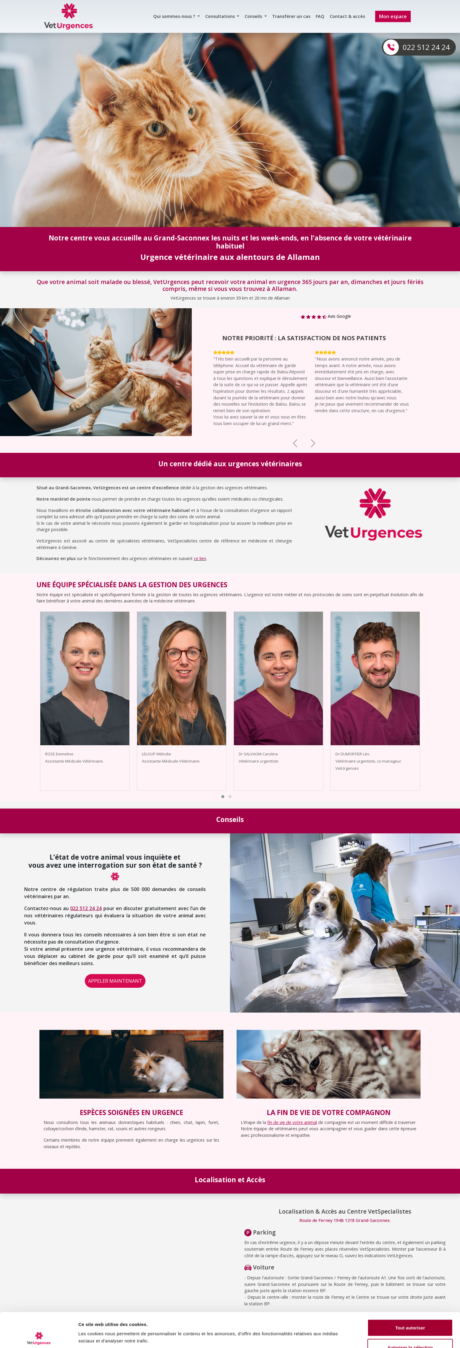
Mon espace (393, 16)
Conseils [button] (254, 16)
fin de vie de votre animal (292, 1122)
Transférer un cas (291, 16)
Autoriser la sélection (410, 1312)
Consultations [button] (220, 16)
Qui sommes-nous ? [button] (174, 16)
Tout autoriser (410, 1292)
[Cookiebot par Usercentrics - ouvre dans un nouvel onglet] (39, 1336)
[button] (222, 797)
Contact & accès (347, 16)
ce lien (200, 558)
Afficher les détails (329, 1325)
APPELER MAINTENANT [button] (115, 981)
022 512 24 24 (426, 47)
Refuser (410, 1332)
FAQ (320, 16)
